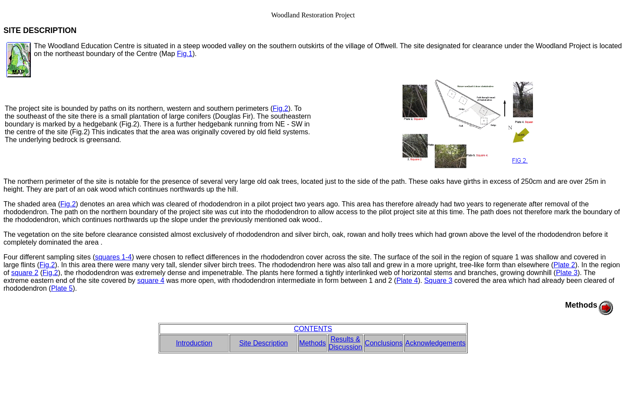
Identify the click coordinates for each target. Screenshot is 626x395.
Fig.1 (185, 53)
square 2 (24, 272)
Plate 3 (567, 272)
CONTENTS (313, 328)
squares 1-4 (113, 257)
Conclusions (384, 343)
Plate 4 (407, 280)
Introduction (194, 343)
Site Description (263, 343)
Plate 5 (62, 288)
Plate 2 (564, 265)
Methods (312, 343)
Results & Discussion (345, 343)
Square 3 (438, 280)
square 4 (150, 280)
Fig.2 (280, 108)
